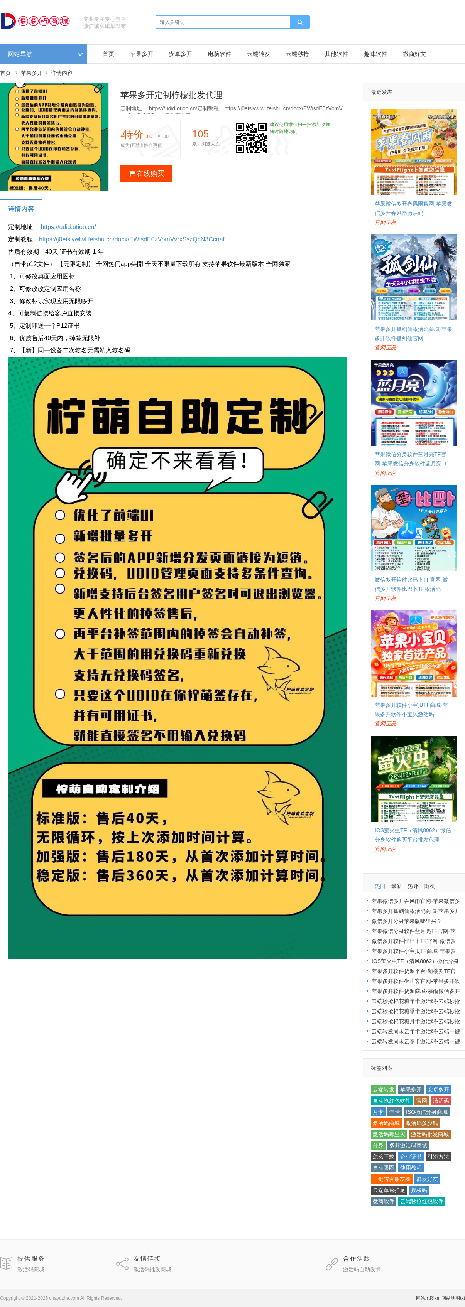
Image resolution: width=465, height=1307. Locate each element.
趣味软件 (375, 54)
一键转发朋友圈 (392, 1179)
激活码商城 (386, 1123)
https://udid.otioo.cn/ (68, 227)
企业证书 (411, 1157)
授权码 (419, 1190)
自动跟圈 (383, 1168)
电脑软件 (219, 54)
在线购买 (146, 173)
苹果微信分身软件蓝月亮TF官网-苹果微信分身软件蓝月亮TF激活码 (411, 463)
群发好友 (427, 1179)
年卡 (394, 1112)
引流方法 (438, 1157)
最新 (396, 886)
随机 (429, 886)
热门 (380, 886)
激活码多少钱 (422, 1123)
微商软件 (383, 1201)
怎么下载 (383, 1157)
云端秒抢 (297, 54)
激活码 (441, 1101)
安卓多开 (180, 54)
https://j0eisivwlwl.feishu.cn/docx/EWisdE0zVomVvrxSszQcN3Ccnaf (132, 239)
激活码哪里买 (389, 1134)
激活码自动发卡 (362, 1269)
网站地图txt (453, 1298)
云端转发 (258, 54)
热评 (413, 886)
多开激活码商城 (408, 1145)
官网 (421, 1101)
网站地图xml (429, 1298)
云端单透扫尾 (389, 1190)
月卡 (378, 1112)
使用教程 (411, 1168)
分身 (378, 1145)
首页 (108, 54)
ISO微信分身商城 (427, 1112)
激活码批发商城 (430, 1134)
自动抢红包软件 (392, 1101)
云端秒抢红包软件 (421, 1201)
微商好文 (414, 54)
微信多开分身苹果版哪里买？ (407, 921)
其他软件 (336, 54)
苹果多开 (141, 54)
